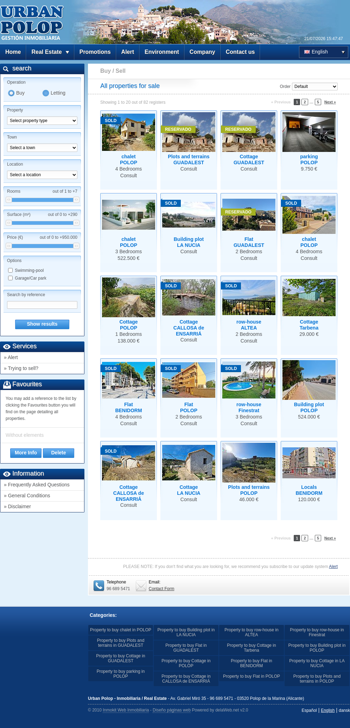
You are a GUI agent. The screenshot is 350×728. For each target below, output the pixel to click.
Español (309, 710)
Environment (162, 52)
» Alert (11, 357)
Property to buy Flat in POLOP (251, 676)
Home (13, 52)
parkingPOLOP (309, 159)
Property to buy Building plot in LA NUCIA (186, 632)
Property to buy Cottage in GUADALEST (120, 658)
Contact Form (161, 588)
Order (285, 86)
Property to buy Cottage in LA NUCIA (316, 663)
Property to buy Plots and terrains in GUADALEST (121, 643)
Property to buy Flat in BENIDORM (251, 663)
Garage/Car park (30, 278)
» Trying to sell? (21, 368)
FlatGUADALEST (249, 242)
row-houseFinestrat (248, 407)
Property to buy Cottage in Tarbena (251, 648)
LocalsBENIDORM (308, 490)
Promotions (95, 52)
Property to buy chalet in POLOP (120, 629)
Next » (330, 102)
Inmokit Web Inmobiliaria (126, 710)
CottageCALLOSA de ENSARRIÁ (188, 328)
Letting (58, 93)
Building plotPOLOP (309, 407)
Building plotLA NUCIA (189, 242)
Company (202, 52)
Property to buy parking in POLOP (121, 674)
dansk (344, 710)
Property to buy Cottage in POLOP (185, 663)
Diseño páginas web (172, 710)
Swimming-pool (29, 270)
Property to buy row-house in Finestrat (317, 632)
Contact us (240, 52)
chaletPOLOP (128, 159)
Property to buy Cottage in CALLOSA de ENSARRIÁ (185, 679)
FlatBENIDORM (128, 407)
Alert (127, 52)
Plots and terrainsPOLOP (248, 490)
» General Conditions (27, 495)
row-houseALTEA (248, 325)
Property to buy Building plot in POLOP (317, 648)
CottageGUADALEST (249, 159)
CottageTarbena (309, 325)
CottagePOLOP (128, 325)
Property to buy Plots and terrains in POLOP (317, 679)
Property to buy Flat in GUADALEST (185, 648)
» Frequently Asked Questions (37, 484)
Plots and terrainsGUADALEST (188, 159)
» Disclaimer (17, 506)
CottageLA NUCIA (188, 490)
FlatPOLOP (188, 407)
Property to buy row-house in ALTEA (251, 632)
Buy (20, 93)
